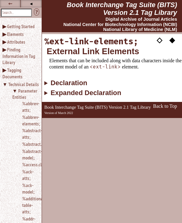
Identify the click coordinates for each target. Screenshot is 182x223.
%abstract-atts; (29, 133)
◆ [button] (172, 40)
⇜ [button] (10, 3)
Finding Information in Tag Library (18, 56)
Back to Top (165, 106)
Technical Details (23, 84)
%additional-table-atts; (29, 205)
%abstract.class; (29, 144)
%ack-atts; (28, 174)
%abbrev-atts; (29, 106)
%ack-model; (28, 188)
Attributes (16, 42)
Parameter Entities (24, 94)
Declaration (69, 83)
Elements (15, 34)
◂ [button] (31, 3)
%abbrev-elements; (29, 120)
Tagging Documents (12, 73)
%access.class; (29, 164)
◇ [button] (159, 40)
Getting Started (21, 26)
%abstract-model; (29, 154)
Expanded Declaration (86, 93)
